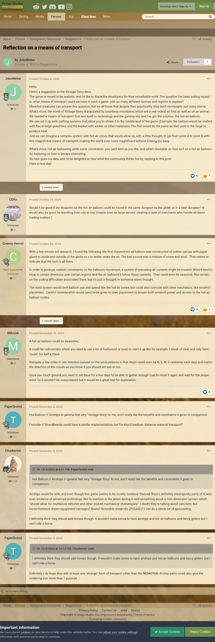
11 (13, 436)
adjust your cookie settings (120, 632)
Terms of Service (144, 614)
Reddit (36, 6)
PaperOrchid (13, 407)
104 (13, 481)
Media (40, 16)
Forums (56, 18)
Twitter (44, 6)
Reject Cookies (200, 632)
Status (135, 610)
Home (8, 16)
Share (172, 62)
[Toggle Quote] (34, 469)
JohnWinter (27, 60)
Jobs (123, 610)
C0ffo (13, 199)
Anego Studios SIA (88, 614)
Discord (53, 6)
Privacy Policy (88, 610)
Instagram (70, 6)
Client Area (88, 16)
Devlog (23, 16)
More (106, 16)
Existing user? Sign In (175, 6)
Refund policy (125, 614)
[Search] (163, 16)
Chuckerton (13, 451)
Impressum (108, 614)
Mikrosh (13, 333)
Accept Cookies (167, 632)
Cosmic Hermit (13, 243)
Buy (71, 16)
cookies (26, 632)
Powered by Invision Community (107, 619)
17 (13, 278)
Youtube (61, 6)
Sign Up (204, 6)
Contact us (109, 610)
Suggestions (48, 64)
